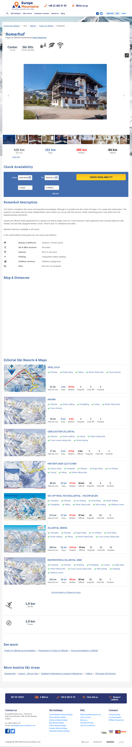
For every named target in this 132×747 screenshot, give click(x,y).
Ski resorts (27, 13)
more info (16, 157)
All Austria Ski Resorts (105, 674)
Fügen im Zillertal (46, 26)
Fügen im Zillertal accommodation (20, 650)
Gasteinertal (9, 674)
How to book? (85, 717)
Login (123, 13)
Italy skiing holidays (56, 723)
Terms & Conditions (87, 725)
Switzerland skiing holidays (59, 731)
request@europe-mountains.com (23, 725)
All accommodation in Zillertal (84, 650)
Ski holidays (16, 13)
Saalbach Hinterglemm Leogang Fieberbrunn (62, 674)
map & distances (39, 38)
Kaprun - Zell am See (28, 674)
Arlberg (89, 674)
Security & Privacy (86, 723)
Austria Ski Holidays (12, 26)
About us (55, 13)
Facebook (97, 13)
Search (7, 13)
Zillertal (33, 26)
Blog (63, 13)
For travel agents (115, 717)
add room (55, 193)
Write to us (82, 5)
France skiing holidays (57, 717)
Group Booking (114, 715)
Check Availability (101, 177)
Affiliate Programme (116, 720)
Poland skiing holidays (57, 725)
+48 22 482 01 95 (57, 5)
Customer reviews (41, 13)
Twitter (101, 13)
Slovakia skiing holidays (58, 728)
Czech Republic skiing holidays (60, 715)
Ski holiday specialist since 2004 (25, 5)
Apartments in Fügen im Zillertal (53, 650)
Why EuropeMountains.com (90, 715)
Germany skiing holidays (58, 720)
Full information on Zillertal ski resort (66, 592)
